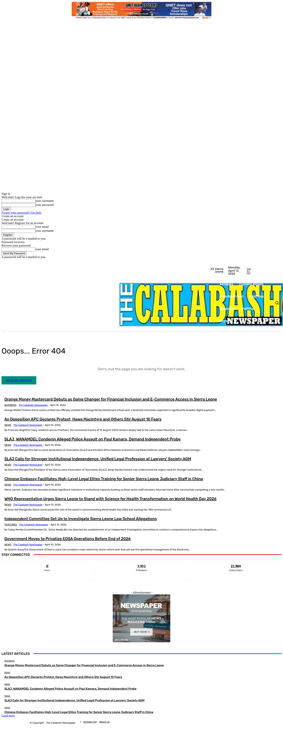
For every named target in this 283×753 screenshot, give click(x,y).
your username (45, 200)
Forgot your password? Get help (21, 212)
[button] (276, 302)
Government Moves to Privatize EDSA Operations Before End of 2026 (67, 538)
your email (42, 226)
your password (45, 204)
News (7, 425)
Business (10, 405)
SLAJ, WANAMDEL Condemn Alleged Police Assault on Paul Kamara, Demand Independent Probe (92, 439)
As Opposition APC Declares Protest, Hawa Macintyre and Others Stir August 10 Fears (82, 419)
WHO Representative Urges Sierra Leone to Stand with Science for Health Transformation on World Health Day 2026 (110, 499)
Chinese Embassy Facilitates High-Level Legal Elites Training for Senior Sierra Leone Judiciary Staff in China (103, 479)
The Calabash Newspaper (33, 405)
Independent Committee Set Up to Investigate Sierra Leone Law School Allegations (80, 518)
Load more (8, 715)
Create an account (13, 216)
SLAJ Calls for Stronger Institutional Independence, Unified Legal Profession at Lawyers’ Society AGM (97, 459)
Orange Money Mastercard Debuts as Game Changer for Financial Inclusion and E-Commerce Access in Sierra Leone (110, 399)
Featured (10, 524)
